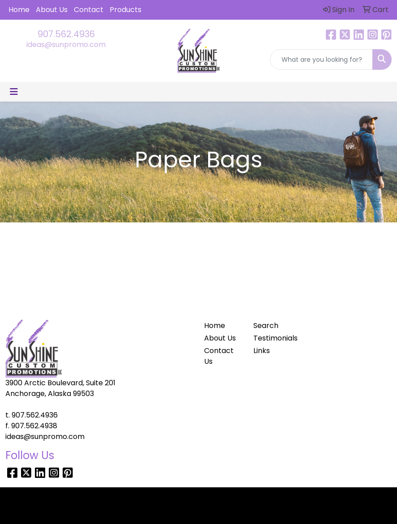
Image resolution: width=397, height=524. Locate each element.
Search (265, 325)
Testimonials (272, 338)
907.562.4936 (66, 34)
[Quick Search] (321, 59)
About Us (52, 9)
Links (261, 350)
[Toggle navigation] (13, 91)
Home (19, 9)
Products (125, 9)
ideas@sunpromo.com (66, 44)
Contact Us (219, 355)
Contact (88, 9)
